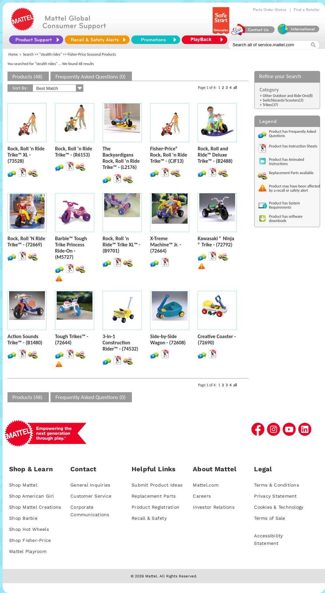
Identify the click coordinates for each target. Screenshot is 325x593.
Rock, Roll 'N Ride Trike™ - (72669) (26, 241)
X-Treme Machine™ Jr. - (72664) (165, 244)
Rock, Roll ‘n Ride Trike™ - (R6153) (73, 151)
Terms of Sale (269, 518)
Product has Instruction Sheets (293, 146)
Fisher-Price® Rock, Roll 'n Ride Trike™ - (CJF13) (168, 154)
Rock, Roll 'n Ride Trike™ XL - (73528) (26, 154)
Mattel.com (206, 485)
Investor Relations (213, 507)
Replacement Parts (154, 496)
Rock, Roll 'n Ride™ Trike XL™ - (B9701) (121, 244)
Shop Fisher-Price (30, 540)
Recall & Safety (149, 518)
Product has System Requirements (284, 205)
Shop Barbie (23, 518)
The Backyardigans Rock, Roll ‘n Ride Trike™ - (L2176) (121, 157)
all (235, 87)
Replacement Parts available (291, 173)
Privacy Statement (275, 496)
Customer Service (90, 496)
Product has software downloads (286, 218)
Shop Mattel (23, 485)
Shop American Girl (31, 496)
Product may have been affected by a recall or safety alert (294, 188)
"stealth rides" (50, 54)
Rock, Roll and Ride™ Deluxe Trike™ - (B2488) (215, 154)
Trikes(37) (270, 105)
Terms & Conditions (276, 485)
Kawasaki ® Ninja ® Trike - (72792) (216, 241)
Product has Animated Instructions (286, 161)
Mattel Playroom (28, 551)
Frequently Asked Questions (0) (90, 76)
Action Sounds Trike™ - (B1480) (24, 339)
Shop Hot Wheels (29, 529)
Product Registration (155, 507)
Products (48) (27, 76)
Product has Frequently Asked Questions (292, 133)
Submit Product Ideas (157, 485)
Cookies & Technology (278, 507)
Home (13, 54)
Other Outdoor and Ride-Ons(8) (288, 95)
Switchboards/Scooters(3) (283, 100)
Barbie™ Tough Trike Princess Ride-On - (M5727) (71, 247)
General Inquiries (90, 485)
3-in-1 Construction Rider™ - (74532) (120, 342)
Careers (202, 496)
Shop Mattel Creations (35, 507)
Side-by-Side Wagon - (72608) (168, 339)
